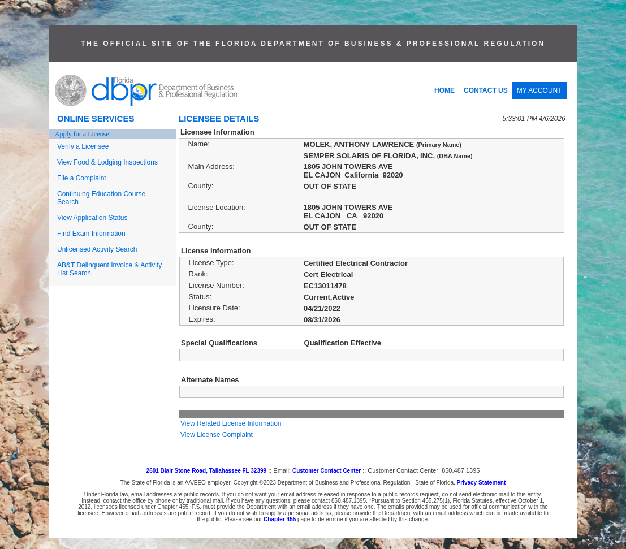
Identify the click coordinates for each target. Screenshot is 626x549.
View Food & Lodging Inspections (107, 162)
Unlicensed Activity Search (97, 249)
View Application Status (92, 218)
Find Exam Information (91, 233)
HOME (444, 90)
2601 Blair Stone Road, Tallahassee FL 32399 (206, 471)
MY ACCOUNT (539, 90)
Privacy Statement (481, 482)
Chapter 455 (280, 519)
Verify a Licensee (83, 146)
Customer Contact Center (326, 471)
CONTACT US (486, 90)
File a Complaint (81, 178)
